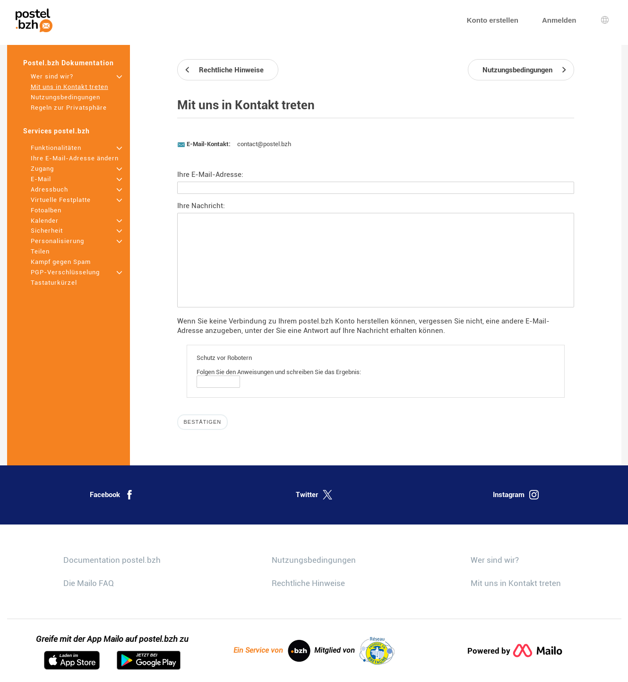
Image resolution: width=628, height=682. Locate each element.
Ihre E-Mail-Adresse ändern (75, 158)
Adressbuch (49, 189)
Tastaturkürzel (54, 282)
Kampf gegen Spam (61, 261)
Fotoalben (46, 210)
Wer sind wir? (52, 76)
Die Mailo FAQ (88, 583)
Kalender (45, 220)
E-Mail (41, 179)
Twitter (314, 494)
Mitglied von (354, 651)
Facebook (112, 494)
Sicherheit (47, 230)
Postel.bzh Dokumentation (68, 63)
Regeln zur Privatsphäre (69, 107)
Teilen (40, 251)
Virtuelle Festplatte (61, 199)
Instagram (516, 494)
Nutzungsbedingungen (65, 97)
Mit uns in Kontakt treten (69, 86)
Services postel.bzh (56, 131)
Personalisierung (57, 241)
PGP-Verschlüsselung (65, 272)
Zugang (42, 168)
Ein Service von (271, 650)
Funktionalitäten (56, 147)
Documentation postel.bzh (112, 560)
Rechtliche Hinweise (308, 583)
